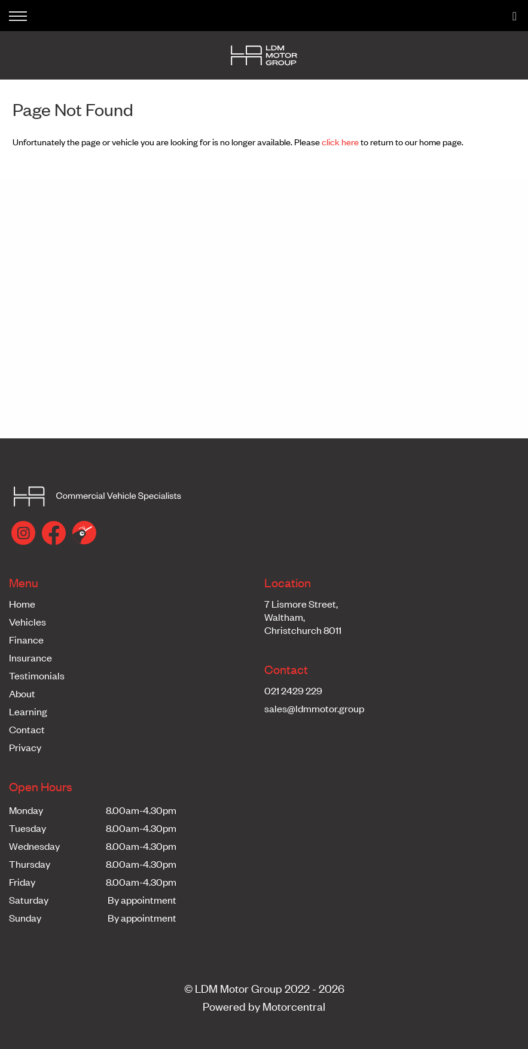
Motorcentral (294, 1005)
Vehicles (27, 621)
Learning (28, 711)
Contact (27, 729)
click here (340, 141)
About (22, 693)
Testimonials (37, 675)
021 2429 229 (293, 690)
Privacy (25, 747)
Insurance (30, 657)
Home (22, 603)
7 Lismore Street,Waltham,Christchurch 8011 (302, 616)
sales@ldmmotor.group (314, 708)
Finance (26, 639)
